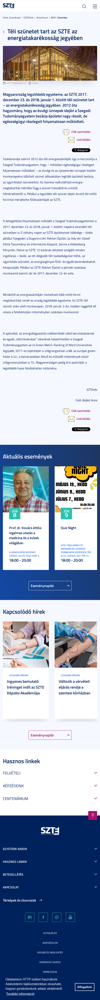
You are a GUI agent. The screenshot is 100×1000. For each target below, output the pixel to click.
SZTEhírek (28, 17)
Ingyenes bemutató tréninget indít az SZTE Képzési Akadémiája (25, 687)
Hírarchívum (42, 17)
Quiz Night (68, 527)
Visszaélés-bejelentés (50, 952)
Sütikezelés (50, 933)
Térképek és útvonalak (19, 900)
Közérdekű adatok (50, 962)
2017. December (59, 17)
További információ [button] (20, 994)
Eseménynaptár (42, 585)
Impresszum (50, 971)
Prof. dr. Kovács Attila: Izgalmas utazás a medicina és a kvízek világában (25, 535)
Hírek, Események (12, 17)
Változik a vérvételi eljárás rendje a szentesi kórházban (74, 687)
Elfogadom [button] (84, 987)
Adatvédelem (50, 942)
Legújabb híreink (18, 675)
